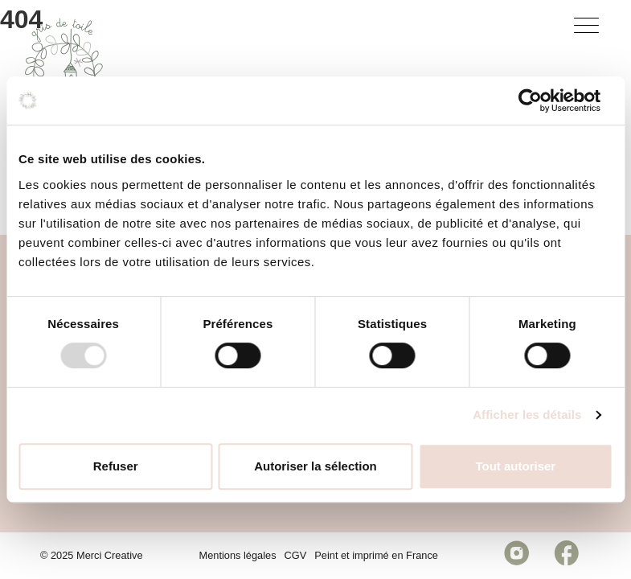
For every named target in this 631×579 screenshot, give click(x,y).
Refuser (115, 466)
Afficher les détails (527, 414)
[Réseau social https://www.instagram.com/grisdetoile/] (516, 555)
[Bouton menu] (590, 29)
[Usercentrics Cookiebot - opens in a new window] (542, 100)
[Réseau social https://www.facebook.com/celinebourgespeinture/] (566, 555)
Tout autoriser (515, 466)
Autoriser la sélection (315, 466)
